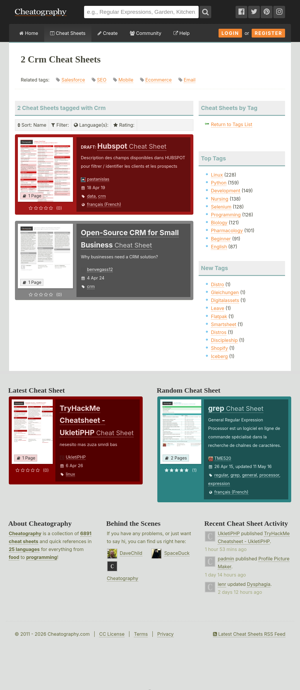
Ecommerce (158, 80)
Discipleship (224, 340)
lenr (222, 584)
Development (225, 191)
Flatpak (219, 316)
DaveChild (131, 553)
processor (269, 474)
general (249, 474)
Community (145, 33)
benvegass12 (100, 269)
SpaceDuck (177, 553)
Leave (217, 308)
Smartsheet (223, 324)
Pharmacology (227, 230)
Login (230, 33)
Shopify (219, 348)
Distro (217, 284)
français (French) (104, 204)
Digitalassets (225, 300)
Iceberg (219, 356)
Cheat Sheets (68, 33)
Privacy (165, 634)
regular (221, 474)
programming (41, 557)
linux (70, 474)
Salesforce (73, 80)
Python (218, 183)
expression (219, 483)
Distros (218, 332)
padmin (226, 559)
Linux (217, 175)
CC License (112, 634)
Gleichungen (225, 292)
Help (181, 33)
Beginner (221, 239)
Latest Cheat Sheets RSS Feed (249, 634)
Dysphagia (258, 584)
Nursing (219, 199)
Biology (219, 223)
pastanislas (98, 179)
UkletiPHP (76, 457)
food (14, 557)
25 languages (24, 549)
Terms (141, 634)
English (219, 247)
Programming (226, 215)
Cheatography (25, 533)
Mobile (125, 80)
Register (268, 33)
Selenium (221, 207)
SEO (101, 80)
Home (28, 33)
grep (235, 474)
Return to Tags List (231, 124)
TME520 (222, 458)
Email (189, 80)
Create (108, 33)
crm (102, 196)
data (91, 196)
